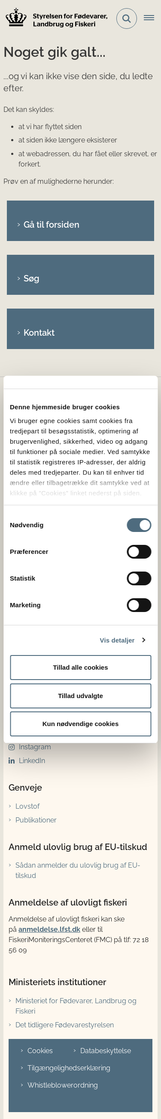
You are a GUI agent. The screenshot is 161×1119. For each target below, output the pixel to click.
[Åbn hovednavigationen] (152, 18)
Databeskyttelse (105, 1051)
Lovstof (27, 806)
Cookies (40, 1051)
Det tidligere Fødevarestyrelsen (64, 1025)
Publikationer (36, 820)
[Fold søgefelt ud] (126, 18)
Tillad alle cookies (80, 667)
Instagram (35, 747)
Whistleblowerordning (62, 1085)
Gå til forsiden (51, 224)
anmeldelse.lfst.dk (49, 929)
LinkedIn (32, 761)
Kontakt (39, 333)
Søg (31, 278)
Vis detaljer (117, 640)
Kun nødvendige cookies (81, 723)
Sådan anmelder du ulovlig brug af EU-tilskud (77, 870)
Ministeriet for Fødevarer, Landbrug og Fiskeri (76, 1006)
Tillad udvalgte (80, 695)
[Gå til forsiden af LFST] (54, 19)
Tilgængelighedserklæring (68, 1068)
